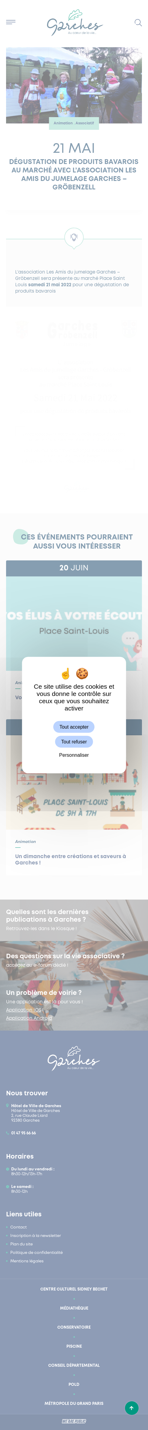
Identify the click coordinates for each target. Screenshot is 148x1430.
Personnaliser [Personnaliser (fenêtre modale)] (74, 755)
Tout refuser (74, 741)
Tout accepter (74, 727)
